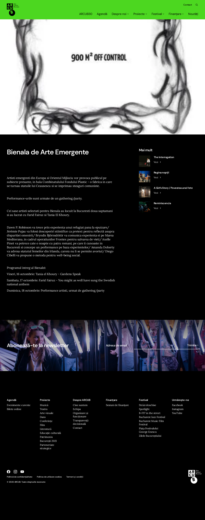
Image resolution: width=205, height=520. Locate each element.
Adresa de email (116, 345)
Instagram (178, 409)
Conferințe (46, 421)
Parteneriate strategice (47, 446)
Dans (43, 417)
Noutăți (193, 14)
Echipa (77, 409)
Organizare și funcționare (80, 414)
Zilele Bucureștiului (150, 435)
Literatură (45, 429)
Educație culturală (50, 433)
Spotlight (144, 409)
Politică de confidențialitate (19, 477)
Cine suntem (80, 405)
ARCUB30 (85, 14)
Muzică (44, 405)
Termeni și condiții (74, 477)
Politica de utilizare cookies (49, 477)
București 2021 (48, 441)
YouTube (177, 413)
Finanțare (176, 14)
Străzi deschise (147, 405)
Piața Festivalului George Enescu (148, 430)
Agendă (102, 14)
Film (42, 425)
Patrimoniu (46, 437)
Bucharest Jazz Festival (152, 417)
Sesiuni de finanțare (117, 405)
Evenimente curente (18, 405)
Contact (187, 4)
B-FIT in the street (149, 413)
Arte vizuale (46, 413)
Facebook (177, 405)
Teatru (44, 409)
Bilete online (14, 409)
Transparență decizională (80, 422)
